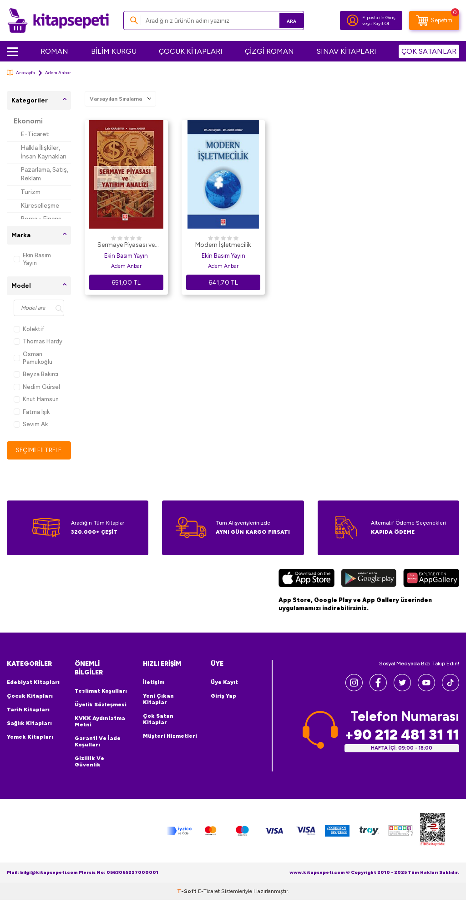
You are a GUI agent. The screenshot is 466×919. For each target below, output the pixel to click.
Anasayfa (21, 73)
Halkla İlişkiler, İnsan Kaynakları (43, 152)
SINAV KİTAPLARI (346, 51)
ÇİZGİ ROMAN (269, 51)
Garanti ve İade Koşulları (98, 741)
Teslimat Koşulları (101, 691)
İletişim (153, 682)
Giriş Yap (223, 696)
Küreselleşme (39, 205)
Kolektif (29, 329)
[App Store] (306, 579)
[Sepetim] (434, 20)
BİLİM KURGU (114, 51)
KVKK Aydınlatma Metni (100, 721)
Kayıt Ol (381, 23)
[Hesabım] (353, 20)
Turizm (30, 192)
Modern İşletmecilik (223, 245)
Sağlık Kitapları (29, 723)
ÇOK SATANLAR (428, 51)
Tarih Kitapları (28, 710)
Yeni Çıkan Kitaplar (158, 699)
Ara (284, 20)
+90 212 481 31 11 (401, 735)
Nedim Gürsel (37, 386)
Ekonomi (28, 121)
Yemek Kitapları (30, 737)
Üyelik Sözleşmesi (101, 705)
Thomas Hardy (38, 341)
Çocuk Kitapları (30, 696)
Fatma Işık (32, 411)
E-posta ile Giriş (378, 17)
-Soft (187, 891)
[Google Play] (368, 579)
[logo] (58, 20)
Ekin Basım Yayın (32, 259)
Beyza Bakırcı (36, 374)
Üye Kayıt (224, 682)
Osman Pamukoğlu (33, 358)
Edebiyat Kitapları (33, 682)
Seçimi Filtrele (39, 450)
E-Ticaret (34, 134)
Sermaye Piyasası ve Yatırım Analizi (126, 245)
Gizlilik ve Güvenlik (89, 762)
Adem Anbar (126, 266)
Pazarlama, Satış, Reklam (44, 174)
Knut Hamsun (36, 399)
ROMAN (54, 51)
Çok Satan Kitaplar (158, 719)
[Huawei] (431, 579)
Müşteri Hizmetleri (170, 736)
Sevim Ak (31, 424)
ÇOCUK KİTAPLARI (191, 51)
